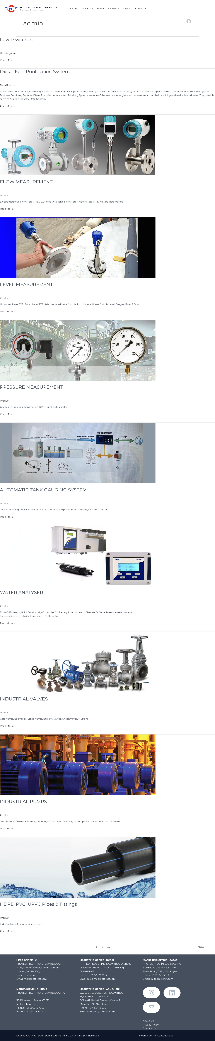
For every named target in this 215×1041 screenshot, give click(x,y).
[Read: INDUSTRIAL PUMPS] (77, 764)
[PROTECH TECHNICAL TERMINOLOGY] (11, 8)
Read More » (7, 59)
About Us (73, 8)
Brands (100, 8)
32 (108, 946)
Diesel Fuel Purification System (35, 71)
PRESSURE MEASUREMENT (31, 387)
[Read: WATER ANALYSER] (77, 555)
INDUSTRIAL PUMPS (23, 801)
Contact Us (140, 8)
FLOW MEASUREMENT (26, 182)
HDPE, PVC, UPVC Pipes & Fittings (38, 904)
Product (4, 195)
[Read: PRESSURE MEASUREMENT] (77, 350)
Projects (127, 8)
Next (202, 946)
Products (87, 8)
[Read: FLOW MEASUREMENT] (77, 144)
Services (113, 8)
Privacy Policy (151, 1024)
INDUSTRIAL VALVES (24, 699)
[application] (92, 8)
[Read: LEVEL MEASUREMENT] (77, 247)
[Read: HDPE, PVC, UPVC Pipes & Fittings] (77, 867)
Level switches (16, 39)
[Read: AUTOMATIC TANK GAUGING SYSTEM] (77, 452)
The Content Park (162, 1035)
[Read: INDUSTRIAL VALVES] (77, 661)
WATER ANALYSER (21, 592)
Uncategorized (8, 53)
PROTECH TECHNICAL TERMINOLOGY (38, 7)
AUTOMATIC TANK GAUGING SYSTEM (43, 490)
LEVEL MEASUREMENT (26, 284)
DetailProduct (8, 85)
